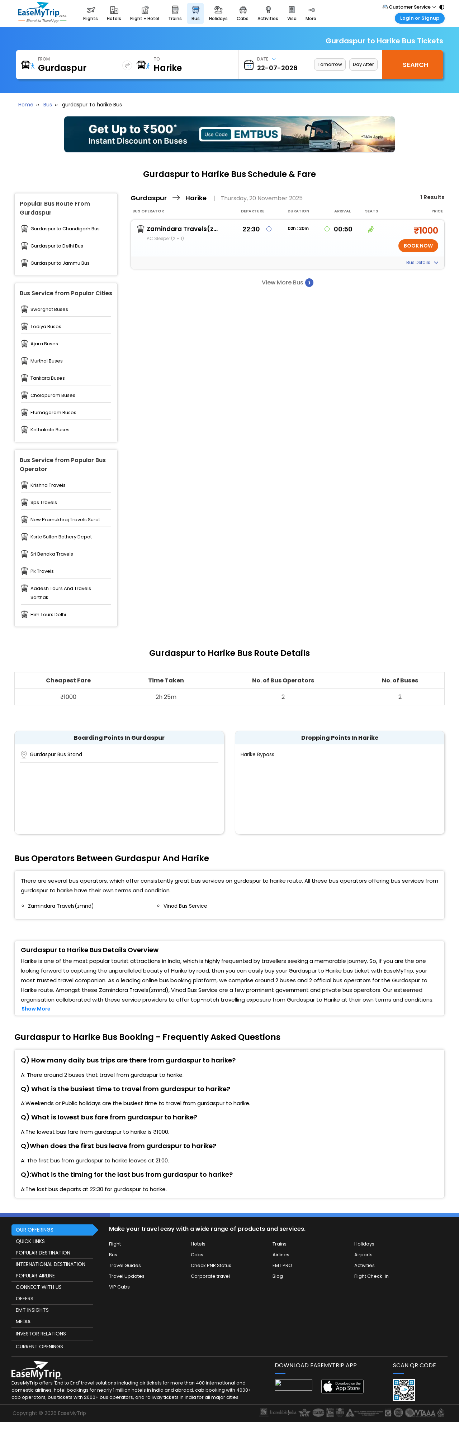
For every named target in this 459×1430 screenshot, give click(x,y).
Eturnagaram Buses (53, 412)
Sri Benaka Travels (51, 554)
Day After (363, 64)
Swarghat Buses (49, 309)
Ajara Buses (44, 343)
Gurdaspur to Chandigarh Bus (65, 228)
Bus (47, 104)
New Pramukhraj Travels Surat (65, 519)
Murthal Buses (46, 361)
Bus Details (422, 262)
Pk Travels (42, 571)
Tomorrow (330, 64)
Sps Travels (43, 502)
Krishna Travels (48, 485)
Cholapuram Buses (52, 395)
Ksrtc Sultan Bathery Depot (61, 536)
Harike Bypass (257, 754)
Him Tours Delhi (48, 614)
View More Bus (287, 282)
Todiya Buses (45, 326)
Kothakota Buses (50, 429)
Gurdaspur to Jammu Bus (60, 263)
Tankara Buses (47, 378)
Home (25, 104)
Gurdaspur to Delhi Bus (56, 246)
